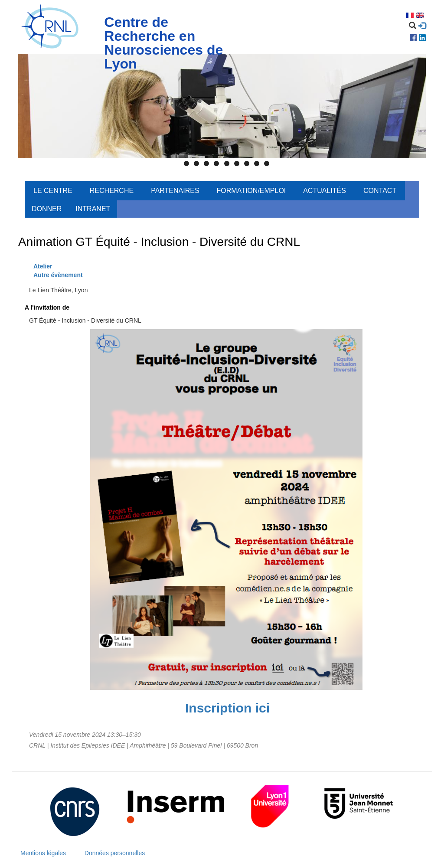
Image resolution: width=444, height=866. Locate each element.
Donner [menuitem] (47, 208)
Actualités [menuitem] (324, 190)
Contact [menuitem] (379, 190)
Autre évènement (58, 274)
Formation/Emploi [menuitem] (251, 190)
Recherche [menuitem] (112, 190)
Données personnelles (115, 853)
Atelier (42, 266)
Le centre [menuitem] (52, 190)
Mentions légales (43, 853)
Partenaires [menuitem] (175, 190)
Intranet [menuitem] (92, 208)
